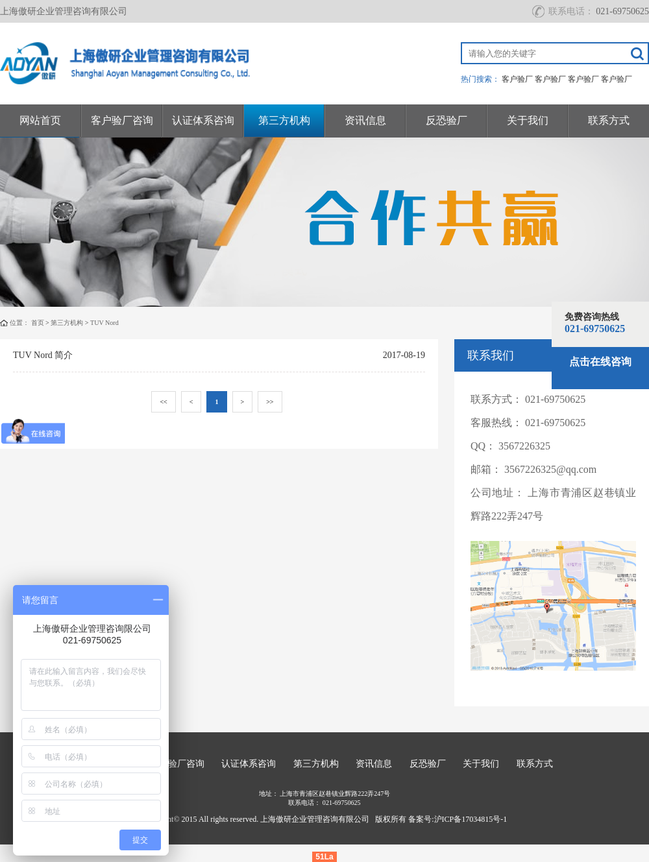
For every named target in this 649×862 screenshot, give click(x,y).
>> (269, 401)
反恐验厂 (446, 120)
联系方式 (609, 120)
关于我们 (527, 120)
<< (163, 401)
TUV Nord (104, 322)
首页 (37, 322)
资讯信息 (365, 120)
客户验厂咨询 (122, 120)
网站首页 (40, 120)
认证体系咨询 (203, 120)
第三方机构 (284, 120)
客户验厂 (517, 79)
